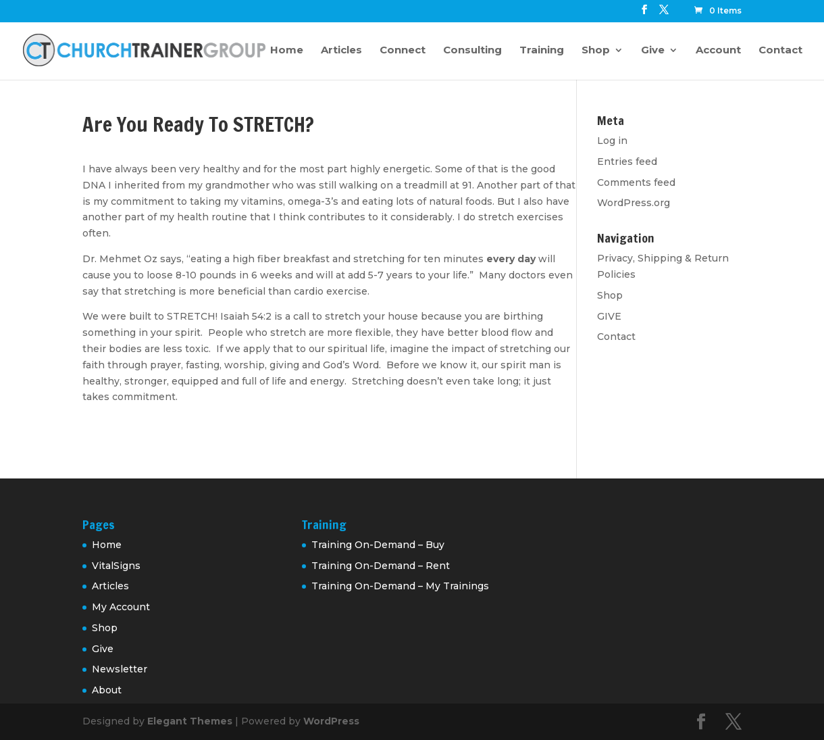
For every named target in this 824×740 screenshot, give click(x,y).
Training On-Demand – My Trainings (400, 586)
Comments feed (636, 182)
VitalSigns (116, 566)
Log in (612, 140)
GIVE (609, 316)
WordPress (331, 721)
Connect (403, 50)
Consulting (472, 50)
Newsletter (119, 669)
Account (718, 50)
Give (653, 50)
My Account (121, 607)
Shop (596, 50)
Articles (341, 50)
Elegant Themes (189, 721)
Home (286, 50)
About (107, 690)
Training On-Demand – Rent (380, 566)
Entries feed (627, 161)
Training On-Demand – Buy (377, 545)
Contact (780, 50)
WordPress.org (633, 203)
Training (541, 50)
